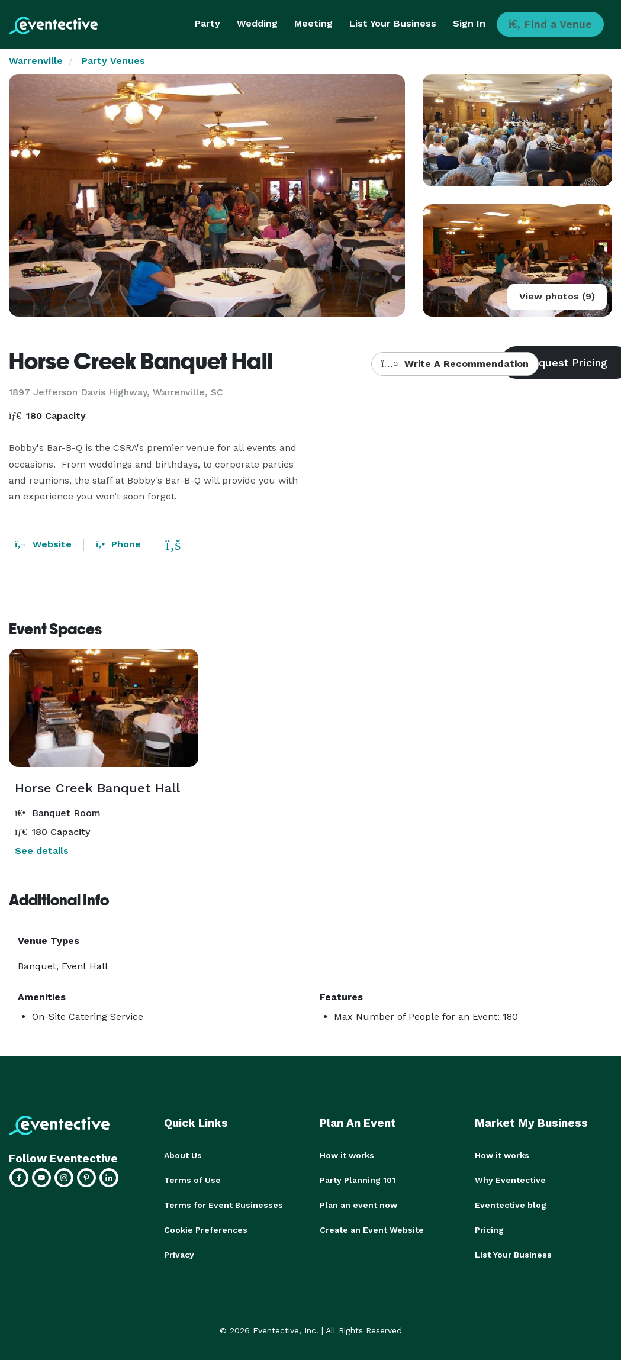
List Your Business (392, 23)
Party (207, 23)
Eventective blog (510, 1205)
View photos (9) (557, 296)
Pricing (489, 1230)
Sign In (469, 23)
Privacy (179, 1254)
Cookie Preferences (205, 1230)
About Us (183, 1155)
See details (42, 850)
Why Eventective (510, 1180)
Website (43, 544)
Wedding (257, 23)
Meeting (313, 23)
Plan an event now (358, 1205)
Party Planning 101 (357, 1180)
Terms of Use (192, 1180)
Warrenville (36, 60)
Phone (118, 544)
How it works (347, 1155)
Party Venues (113, 60)
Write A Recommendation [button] (455, 363)
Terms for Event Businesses (223, 1205)
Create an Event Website (372, 1230)
